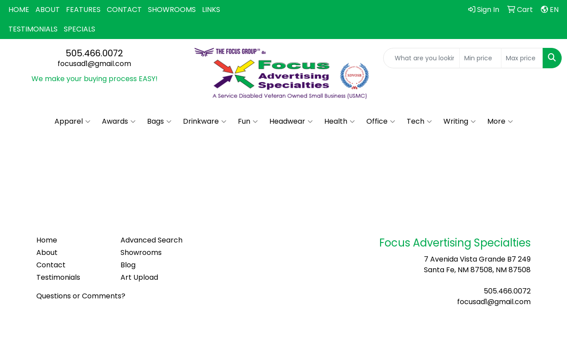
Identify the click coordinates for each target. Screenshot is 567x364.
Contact (51, 265)
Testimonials (58, 277)
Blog (128, 265)
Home (46, 240)
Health (339, 121)
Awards (119, 121)
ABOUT (47, 9)
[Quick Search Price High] (522, 58)
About (47, 252)
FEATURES (83, 9)
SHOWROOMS (172, 9)
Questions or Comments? (80, 296)
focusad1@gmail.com (94, 64)
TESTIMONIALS (33, 29)
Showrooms (141, 252)
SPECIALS (79, 29)
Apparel (72, 121)
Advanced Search (151, 240)
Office (380, 121)
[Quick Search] (421, 58)
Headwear (291, 121)
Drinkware (204, 121)
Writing (459, 121)
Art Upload (139, 277)
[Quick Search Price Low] (480, 58)
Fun (248, 121)
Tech (419, 121)
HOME (18, 9)
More (500, 121)
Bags (159, 121)
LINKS (211, 9)
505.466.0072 (94, 53)
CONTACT (124, 9)
